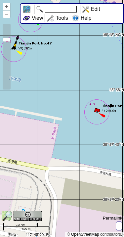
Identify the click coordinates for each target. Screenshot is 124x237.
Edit (95, 9)
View (37, 18)
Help (86, 18)
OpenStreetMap (85, 234)
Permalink (112, 218)
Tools (62, 18)
